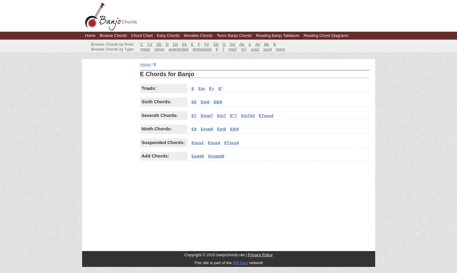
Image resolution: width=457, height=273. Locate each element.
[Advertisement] (109, 153)
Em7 (221, 115)
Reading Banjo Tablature (277, 35)
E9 (194, 129)
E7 (194, 115)
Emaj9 (207, 129)
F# (207, 44)
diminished (202, 49)
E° (220, 88)
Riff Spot (240, 263)
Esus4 (214, 142)
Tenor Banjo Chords (234, 35)
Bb (266, 44)
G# (232, 44)
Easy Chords (168, 35)
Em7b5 (248, 115)
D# (175, 44)
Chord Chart (142, 35)
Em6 (205, 102)
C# (149, 44)
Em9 (221, 129)
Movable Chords (198, 35)
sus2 (255, 49)
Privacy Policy (260, 255)
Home (90, 35)
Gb (215, 44)
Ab (241, 44)
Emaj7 (207, 115)
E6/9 (218, 102)
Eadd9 (197, 156)
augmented (178, 49)
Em (201, 88)
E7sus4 (266, 115)
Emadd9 (216, 156)
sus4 (267, 49)
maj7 (232, 49)
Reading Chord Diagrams (325, 35)
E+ (211, 88)
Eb (184, 44)
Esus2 (197, 142)
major (145, 49)
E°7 (233, 115)
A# (257, 44)
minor (159, 49)
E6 (194, 102)
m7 (244, 49)
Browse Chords (113, 35)
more (280, 49)
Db (159, 44)
